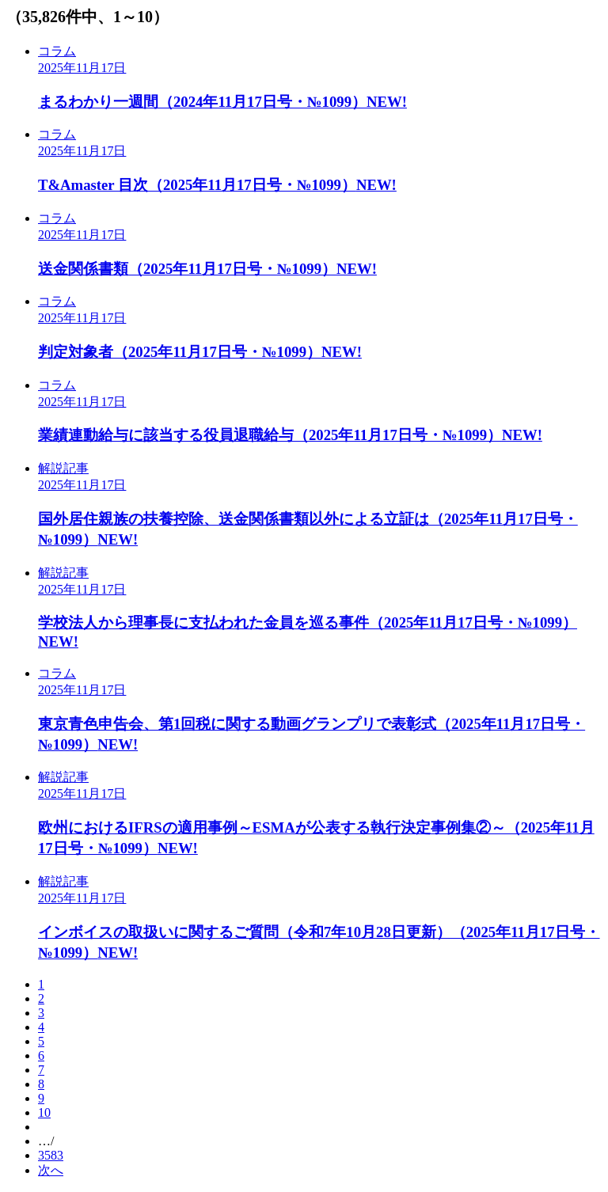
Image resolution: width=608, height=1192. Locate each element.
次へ (50, 1170)
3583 (50, 1155)
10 (44, 1112)
